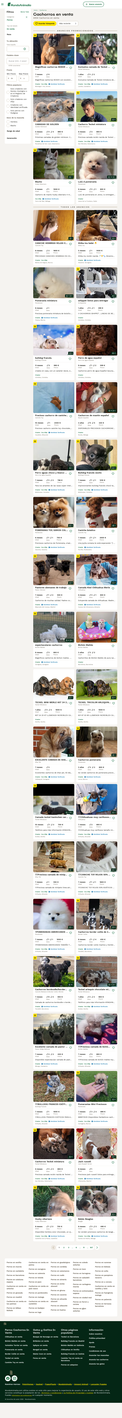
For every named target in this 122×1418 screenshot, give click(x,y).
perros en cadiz (57, 1275)
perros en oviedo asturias (80, 1263)
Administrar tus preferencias (22, 1395)
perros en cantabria (15, 1271)
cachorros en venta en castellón (38, 1302)
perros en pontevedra (38, 1293)
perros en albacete (59, 1306)
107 (91, 1247)
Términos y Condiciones (51, 1393)
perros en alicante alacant (59, 1300)
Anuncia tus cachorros (98, 1360)
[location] (18, 110)
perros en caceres (59, 1295)
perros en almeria (58, 1280)
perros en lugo (35, 1312)
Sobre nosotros (95, 1334)
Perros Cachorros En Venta (17, 1331)
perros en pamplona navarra (104, 1276)
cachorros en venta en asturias (16, 1287)
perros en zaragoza (37, 1269)
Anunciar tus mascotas (99, 1355)
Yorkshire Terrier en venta (16, 1345)
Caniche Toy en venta (14, 1362)
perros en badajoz (37, 1308)
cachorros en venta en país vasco (38, 1287)
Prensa (92, 1347)
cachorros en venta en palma (38, 1263)
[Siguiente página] (97, 1247)
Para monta (14, 41)
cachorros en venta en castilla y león (105, 1287)
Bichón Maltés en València (72, 1345)
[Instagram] (14, 1378)
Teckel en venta (12, 1358)
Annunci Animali (81, 1384)
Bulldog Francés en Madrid (72, 1341)
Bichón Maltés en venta (15, 1341)
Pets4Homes (27, 1384)
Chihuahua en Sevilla (70, 1350)
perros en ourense (103, 1262)
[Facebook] (8, 1378)
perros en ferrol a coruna (81, 1303)
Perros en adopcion (69, 1365)
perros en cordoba (59, 1267)
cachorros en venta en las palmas (16, 1302)
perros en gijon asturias (79, 1309)
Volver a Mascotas (13, 16)
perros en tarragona (81, 1273)
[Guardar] (70, 68)
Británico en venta (41, 1341)
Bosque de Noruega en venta (45, 1337)
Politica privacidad (97, 1338)
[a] (24, 139)
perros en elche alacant (58, 1285)
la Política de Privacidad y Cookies (78, 1393)
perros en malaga (36, 1297)
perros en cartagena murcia (82, 1285)
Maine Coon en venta (42, 1354)
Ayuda (91, 1342)
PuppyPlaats (50, 1384)
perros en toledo (36, 1278)
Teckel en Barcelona (70, 1337)
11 (83, 1247)
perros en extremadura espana (83, 1292)
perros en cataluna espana (15, 1281)
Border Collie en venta (15, 1354)
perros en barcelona (15, 1275)
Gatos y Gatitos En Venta (44, 1331)
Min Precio (11, 135)
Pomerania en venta (14, 1350)
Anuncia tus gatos (97, 1364)
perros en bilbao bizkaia (14, 1309)
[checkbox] (8, 57)
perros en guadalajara (60, 1262)
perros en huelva (58, 1310)
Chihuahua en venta (13, 1337)
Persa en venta (39, 1358)
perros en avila (101, 1271)
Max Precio (23, 135)
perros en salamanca (60, 1271)
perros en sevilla (14, 1262)
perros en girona (58, 1290)
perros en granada (15, 1293)
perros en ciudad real (82, 1298)
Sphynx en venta (40, 1345)
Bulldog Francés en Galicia (72, 1354)
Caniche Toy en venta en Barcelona (71, 1359)
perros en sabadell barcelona (81, 1279)
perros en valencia (37, 1273)
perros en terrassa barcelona (103, 1305)
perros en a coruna (103, 1282)
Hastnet (39, 1384)
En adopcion (14, 35)
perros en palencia (103, 1299)
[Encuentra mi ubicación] (24, 110)
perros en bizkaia (102, 1267)
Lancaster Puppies (99, 1384)
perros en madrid (14, 1297)
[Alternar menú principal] (2, 4)
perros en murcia (14, 1267)
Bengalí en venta (40, 1350)
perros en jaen (35, 1282)
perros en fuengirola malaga (104, 1294)
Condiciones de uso (97, 1351)
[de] (12, 139)
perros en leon (79, 1269)
